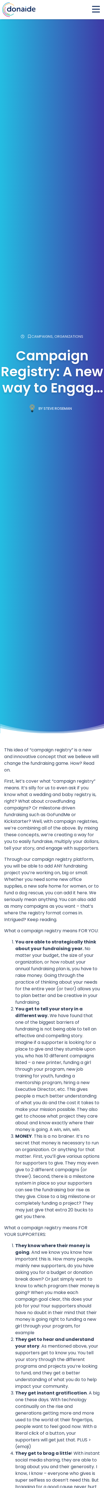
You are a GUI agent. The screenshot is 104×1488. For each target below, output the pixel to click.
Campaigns (42, 336)
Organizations (68, 336)
